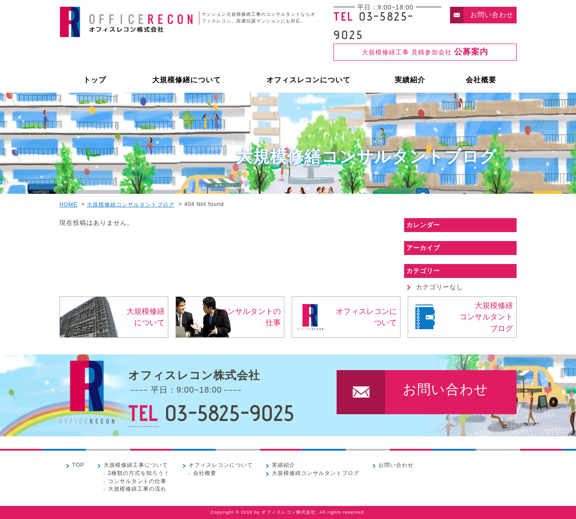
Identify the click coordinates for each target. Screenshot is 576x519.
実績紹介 (410, 80)
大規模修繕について (186, 80)
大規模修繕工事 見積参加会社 (425, 51)
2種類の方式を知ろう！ (139, 473)
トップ (94, 80)
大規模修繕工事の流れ (137, 489)
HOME (68, 204)
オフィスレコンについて (308, 80)
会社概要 (481, 80)
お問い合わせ (491, 14)
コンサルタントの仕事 (250, 317)
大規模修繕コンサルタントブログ (131, 204)
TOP (78, 465)
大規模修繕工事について (136, 465)
